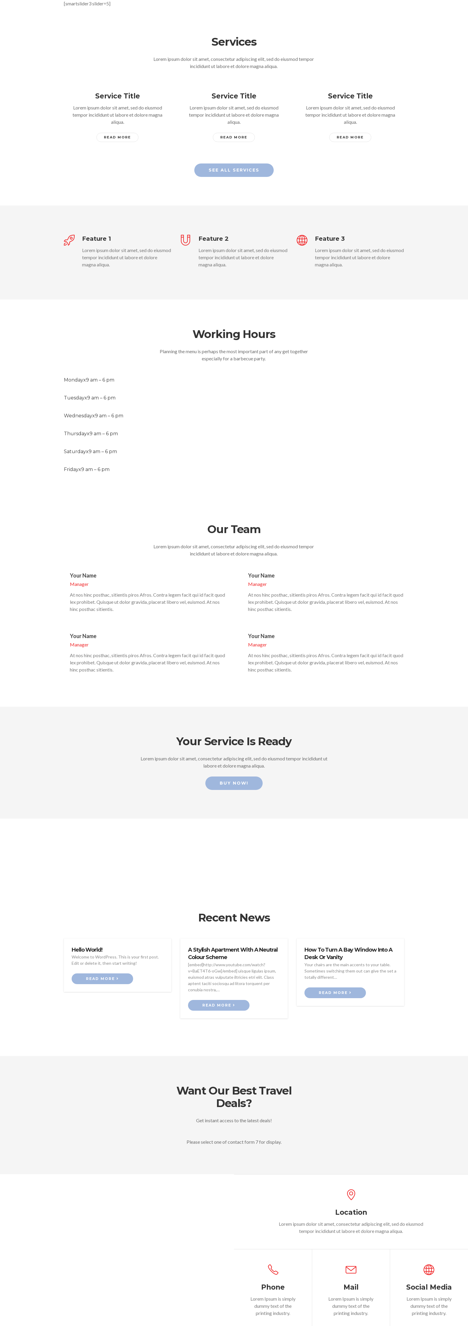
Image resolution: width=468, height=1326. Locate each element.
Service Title (117, 96)
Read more (102, 966)
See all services (234, 170)
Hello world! (87, 937)
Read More (117, 137)
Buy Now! (234, 771)
